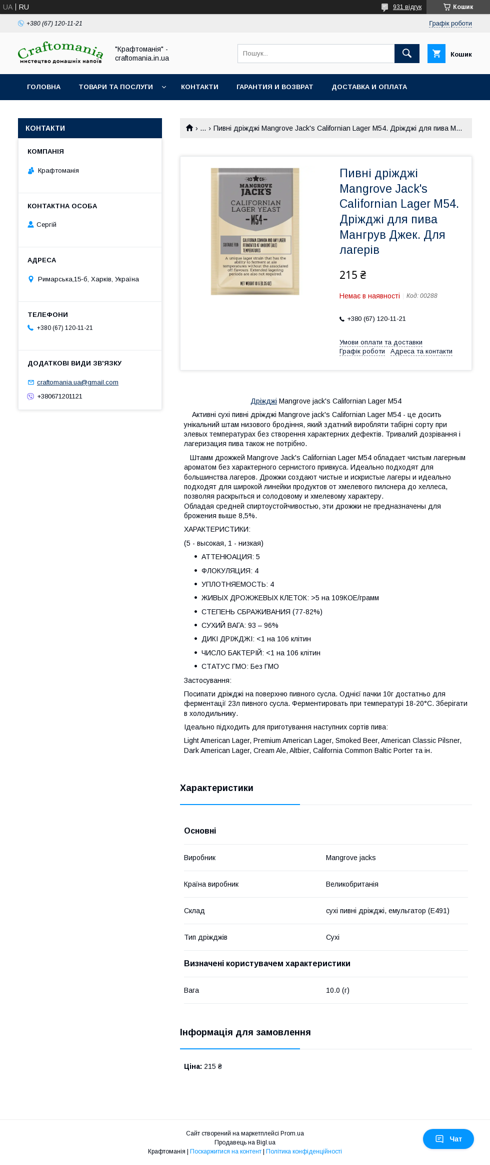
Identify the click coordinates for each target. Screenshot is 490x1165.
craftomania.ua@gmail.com (77, 382)
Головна (43, 87)
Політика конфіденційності (304, 1151)
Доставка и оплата (369, 87)
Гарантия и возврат (275, 87)
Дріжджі (263, 401)
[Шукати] (407, 53)
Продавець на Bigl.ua (245, 1142)
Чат (448, 1138)
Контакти (199, 87)
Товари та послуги (115, 87)
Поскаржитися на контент (226, 1151)
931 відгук (407, 7)
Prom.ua (292, 1133)
